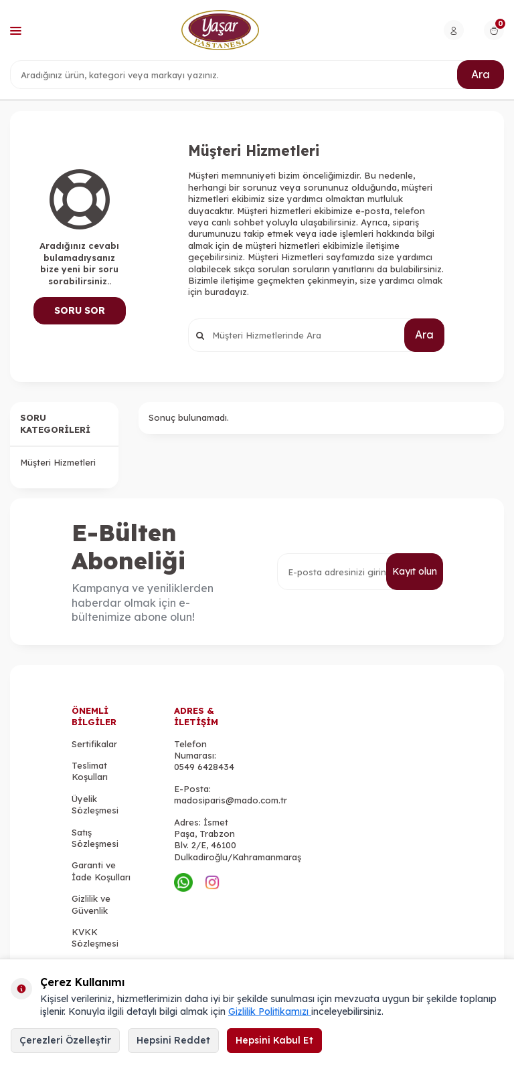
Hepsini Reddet (173, 1040)
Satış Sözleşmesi (95, 838)
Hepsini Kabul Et (274, 1040)
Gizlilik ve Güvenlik (91, 904)
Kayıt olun (414, 571)
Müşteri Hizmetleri (58, 462)
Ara (480, 74)
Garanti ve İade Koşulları (101, 871)
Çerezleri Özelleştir (65, 1040)
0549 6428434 (204, 766)
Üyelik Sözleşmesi (95, 804)
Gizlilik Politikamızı (269, 1011)
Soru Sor (79, 310)
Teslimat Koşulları (90, 771)
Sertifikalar (94, 744)
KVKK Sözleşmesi (95, 938)
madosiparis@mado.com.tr (230, 800)
